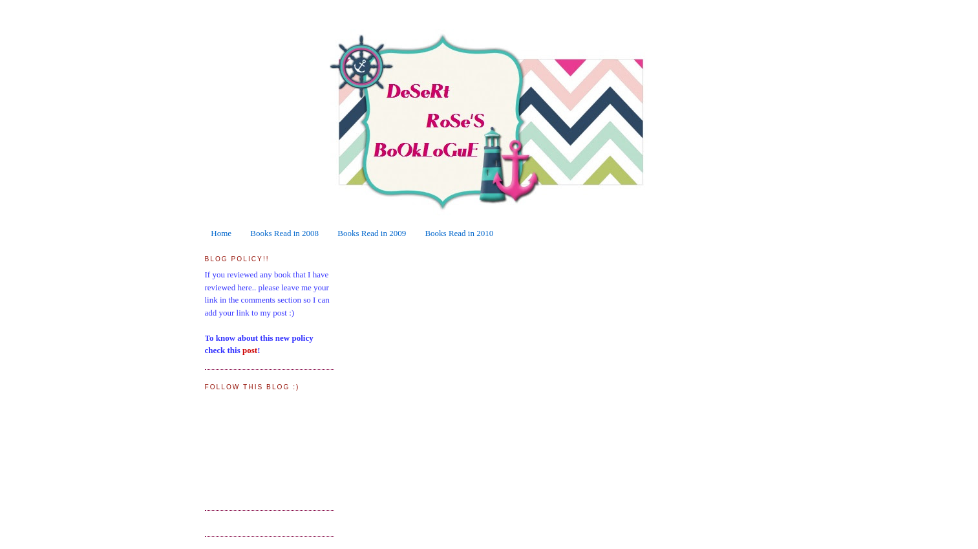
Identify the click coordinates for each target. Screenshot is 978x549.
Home (221, 233)
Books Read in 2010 (459, 233)
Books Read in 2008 (284, 233)
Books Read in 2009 (371, 233)
